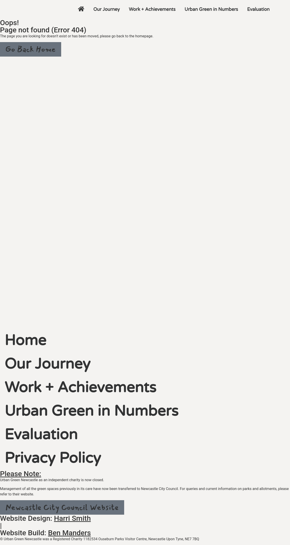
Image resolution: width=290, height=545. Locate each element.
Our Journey (106, 9)
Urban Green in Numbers (211, 9)
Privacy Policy (53, 458)
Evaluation (258, 9)
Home (25, 340)
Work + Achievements (152, 9)
